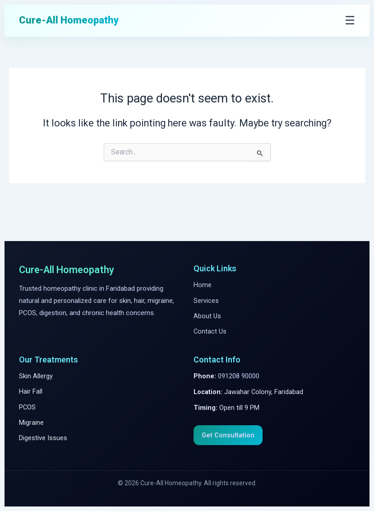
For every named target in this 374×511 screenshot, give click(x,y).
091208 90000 (238, 376)
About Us (207, 316)
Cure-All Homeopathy (69, 20)
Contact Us (210, 331)
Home (203, 285)
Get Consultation (228, 435)
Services (206, 301)
